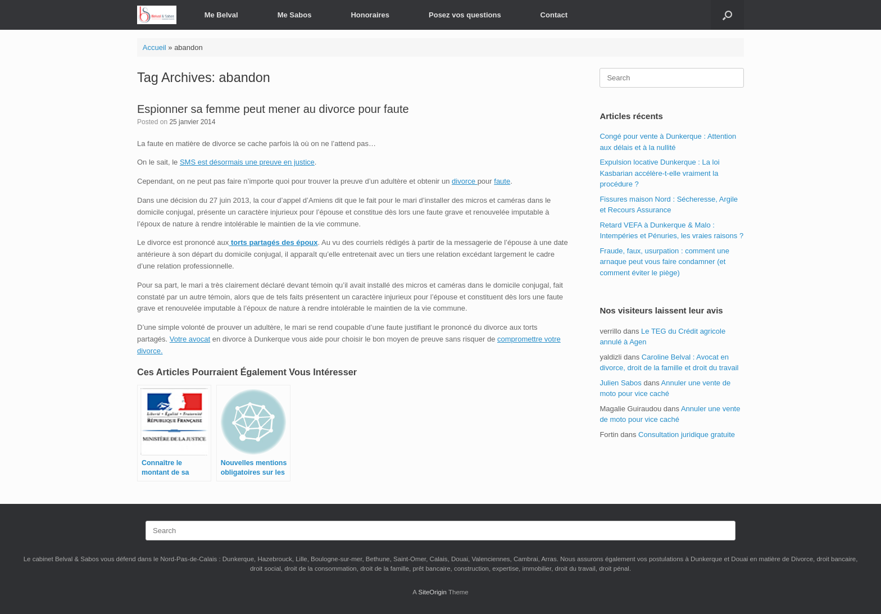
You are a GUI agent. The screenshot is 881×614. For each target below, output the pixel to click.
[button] (727, 15)
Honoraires (370, 15)
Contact (554, 15)
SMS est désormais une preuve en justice (247, 162)
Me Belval (221, 15)
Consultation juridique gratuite (686, 434)
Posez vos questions (465, 15)
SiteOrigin (432, 592)
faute (502, 181)
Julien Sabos (620, 383)
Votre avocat (190, 339)
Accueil (154, 47)
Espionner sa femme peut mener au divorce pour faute (273, 109)
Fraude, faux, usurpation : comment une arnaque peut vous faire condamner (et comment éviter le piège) (664, 262)
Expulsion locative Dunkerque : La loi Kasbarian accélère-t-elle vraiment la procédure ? (659, 173)
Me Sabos (295, 15)
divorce (465, 181)
